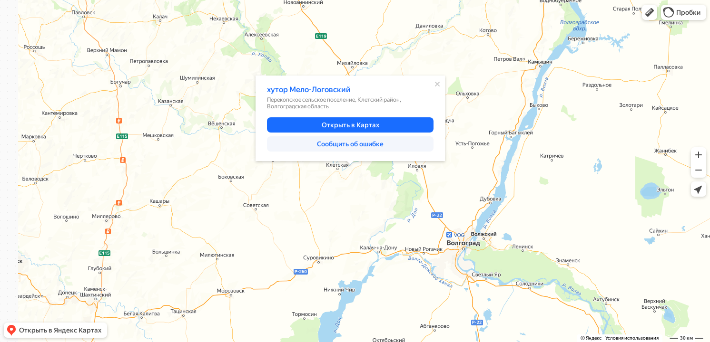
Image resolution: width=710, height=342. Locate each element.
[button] (649, 12)
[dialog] (350, 118)
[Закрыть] (437, 84)
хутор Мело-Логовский (309, 89)
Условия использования (632, 338)
